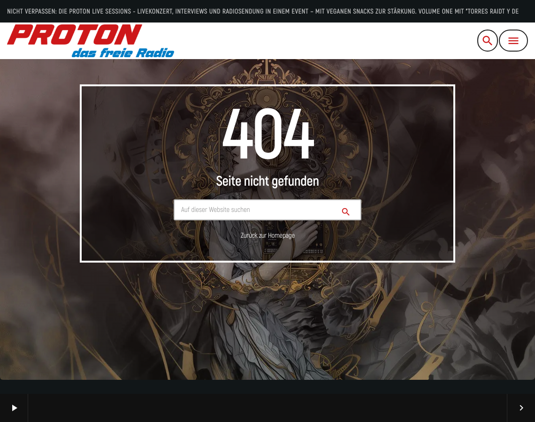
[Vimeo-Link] (90, 40)
